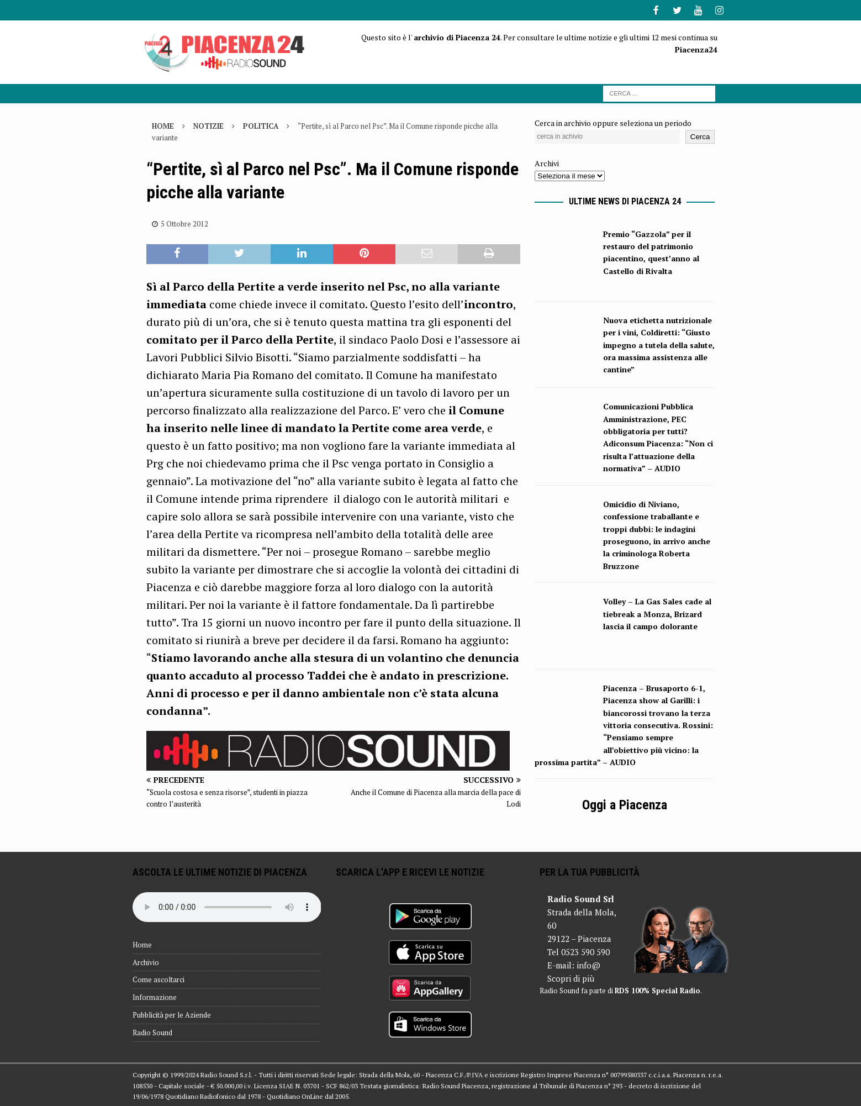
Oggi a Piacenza (624, 804)
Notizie (208, 125)
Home (142, 944)
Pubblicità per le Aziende (172, 1014)
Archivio (146, 961)
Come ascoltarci (158, 978)
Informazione (155, 996)
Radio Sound (152, 1031)
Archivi (547, 162)
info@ (588, 964)
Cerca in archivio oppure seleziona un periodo (613, 122)
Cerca (700, 135)
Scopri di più (570, 977)
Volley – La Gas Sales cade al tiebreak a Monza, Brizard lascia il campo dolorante (657, 612)
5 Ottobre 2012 (184, 223)
